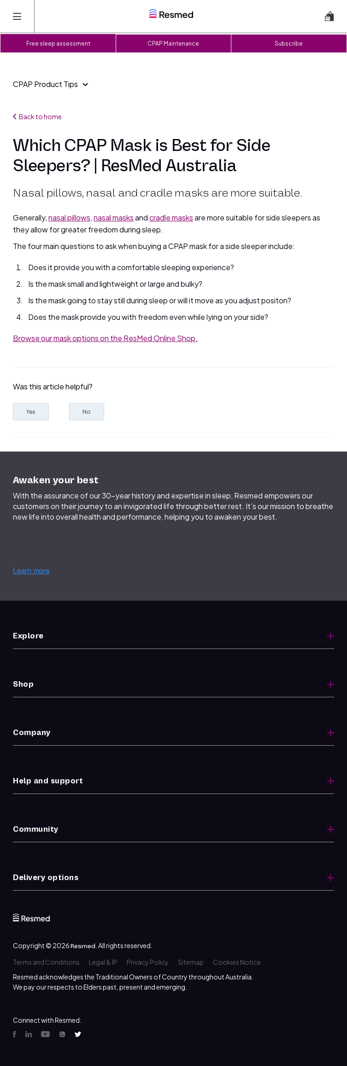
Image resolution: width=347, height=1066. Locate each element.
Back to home (37, 116)
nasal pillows (69, 217)
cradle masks (171, 217)
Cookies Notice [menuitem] (237, 962)
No (86, 411)
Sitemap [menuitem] (191, 962)
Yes (30, 411)
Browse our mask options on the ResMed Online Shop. (105, 338)
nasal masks (114, 217)
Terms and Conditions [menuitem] (46, 962)
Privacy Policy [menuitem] (148, 962)
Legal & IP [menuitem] (103, 962)
